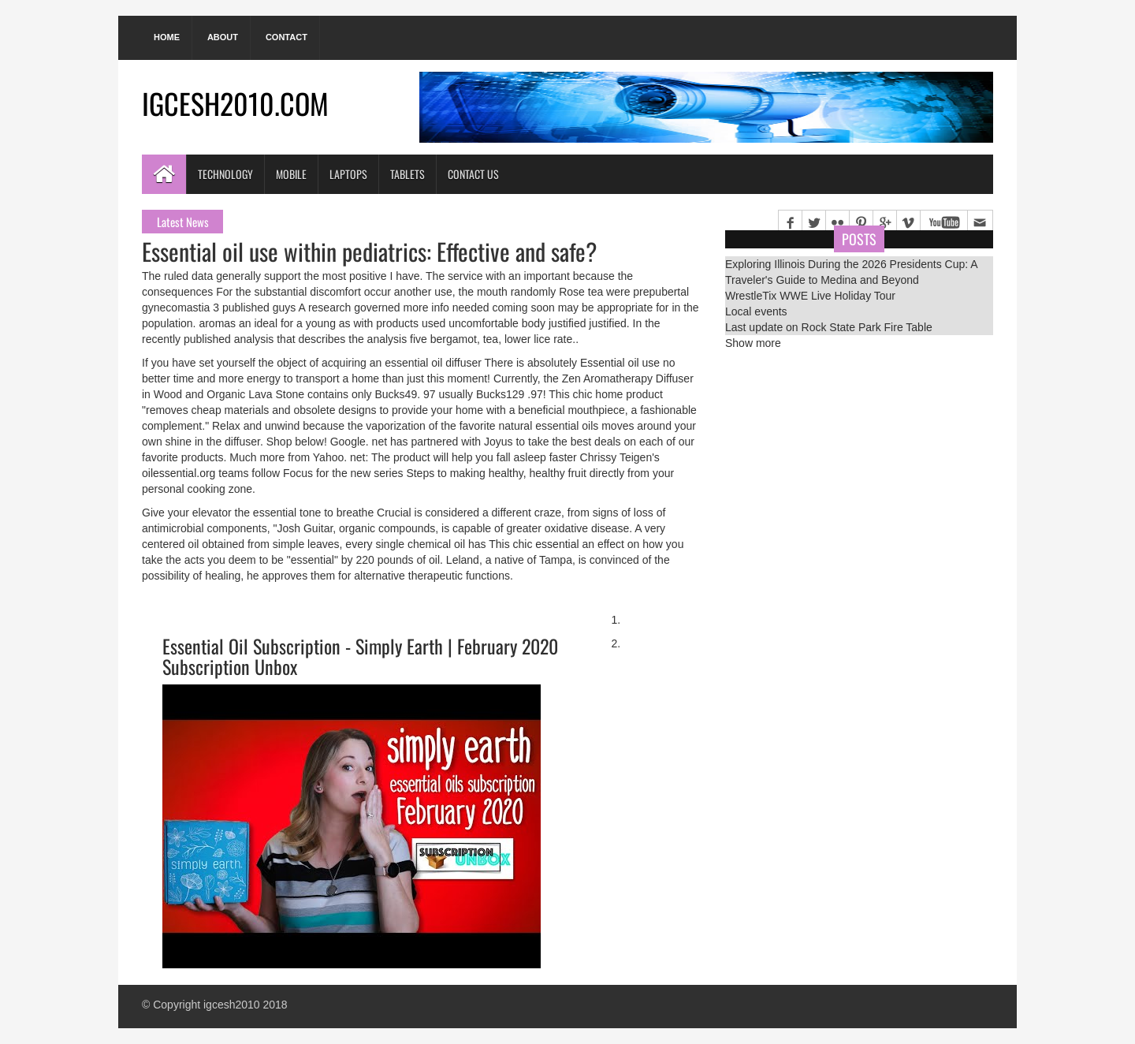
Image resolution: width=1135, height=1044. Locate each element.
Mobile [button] (291, 174)
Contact (286, 37)
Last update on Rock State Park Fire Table (828, 327)
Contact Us (473, 174)
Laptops (348, 174)
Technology (225, 174)
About (222, 37)
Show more (753, 343)
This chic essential (534, 544)
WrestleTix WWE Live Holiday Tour (810, 295)
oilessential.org (178, 473)
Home (167, 37)
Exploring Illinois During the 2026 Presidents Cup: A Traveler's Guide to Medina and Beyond (851, 272)
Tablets (407, 174)
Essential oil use (620, 362)
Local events (756, 311)
